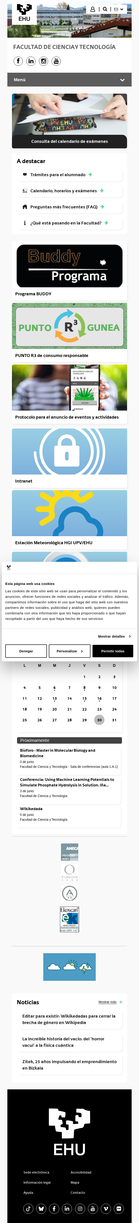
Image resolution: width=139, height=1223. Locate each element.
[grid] (69, 693)
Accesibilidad (81, 1172)
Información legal (37, 1182)
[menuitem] (118, 9)
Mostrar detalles (111, 636)
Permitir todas (113, 651)
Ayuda (28, 1192)
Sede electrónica (36, 1172)
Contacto (78, 1192)
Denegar (26, 651)
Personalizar (70, 651)
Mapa (75, 1182)
